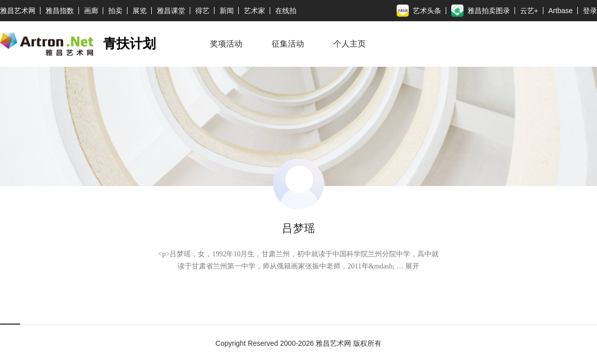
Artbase (560, 11)
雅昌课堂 (171, 11)
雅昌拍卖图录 (480, 11)
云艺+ (529, 11)
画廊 (91, 11)
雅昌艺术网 (17, 11)
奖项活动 (226, 44)
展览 (140, 11)
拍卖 (115, 11)
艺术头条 (419, 11)
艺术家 (254, 11)
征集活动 (288, 44)
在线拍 (285, 11)
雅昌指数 (60, 11)
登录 (590, 11)
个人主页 (349, 44)
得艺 (202, 11)
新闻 (227, 11)
